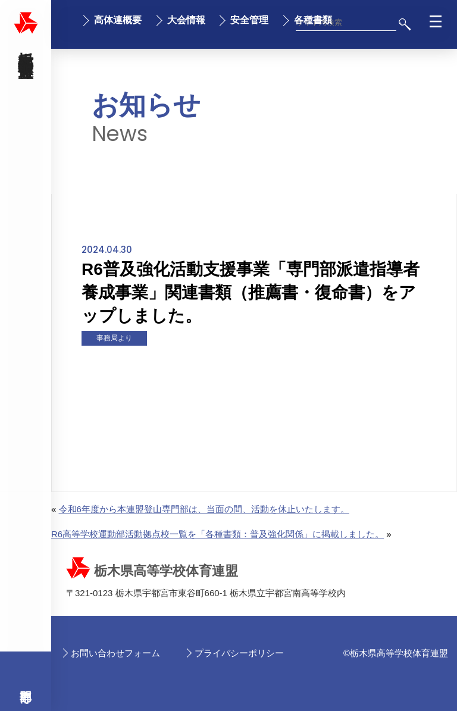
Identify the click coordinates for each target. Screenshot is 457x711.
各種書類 (313, 20)
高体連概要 (118, 20)
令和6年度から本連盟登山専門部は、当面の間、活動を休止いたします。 (204, 509)
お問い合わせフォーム (115, 653)
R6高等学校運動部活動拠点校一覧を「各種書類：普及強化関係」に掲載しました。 (217, 534)
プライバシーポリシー (239, 653)
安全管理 (249, 20)
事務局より (114, 338)
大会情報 (186, 20)
